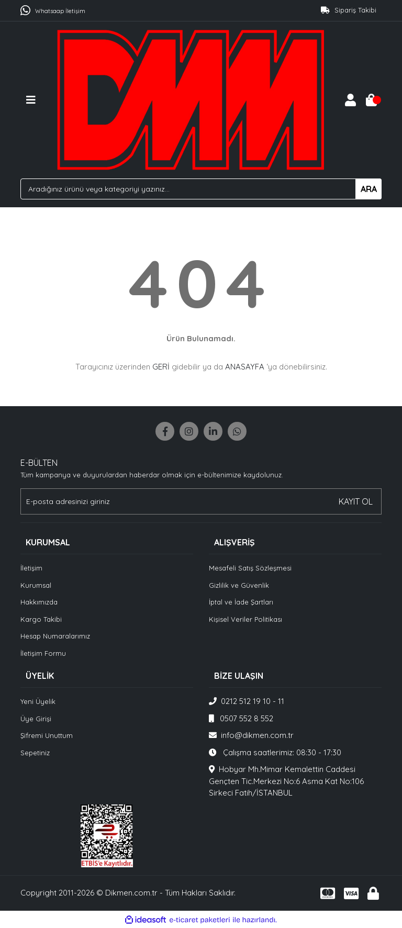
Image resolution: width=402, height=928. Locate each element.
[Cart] (371, 100)
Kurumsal (35, 585)
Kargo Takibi (41, 619)
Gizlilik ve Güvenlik (239, 585)
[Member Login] (350, 100)
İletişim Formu (43, 653)
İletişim (31, 568)
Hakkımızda (39, 602)
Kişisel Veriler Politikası (245, 619)
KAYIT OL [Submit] (356, 501)
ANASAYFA (244, 367)
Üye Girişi (35, 718)
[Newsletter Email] (201, 501)
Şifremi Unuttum (46, 735)
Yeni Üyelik (37, 701)
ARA (369, 189)
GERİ (161, 367)
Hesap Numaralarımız (55, 636)
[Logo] (190, 99)
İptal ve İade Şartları (241, 602)
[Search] (201, 188)
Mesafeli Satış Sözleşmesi (250, 568)
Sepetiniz (35, 752)
